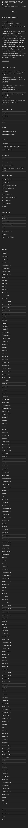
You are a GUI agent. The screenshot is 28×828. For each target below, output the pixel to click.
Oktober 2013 (5, 679)
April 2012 (5, 733)
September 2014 (6, 651)
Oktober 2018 (5, 514)
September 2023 (6, 341)
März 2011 (5, 773)
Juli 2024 (4, 317)
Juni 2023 (4, 350)
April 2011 (4, 770)
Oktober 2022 (6, 375)
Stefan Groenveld (7, 231)
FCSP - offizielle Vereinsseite (10, 185)
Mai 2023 (4, 353)
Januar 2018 (5, 539)
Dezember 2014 (6, 642)
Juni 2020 (4, 460)
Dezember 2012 (6, 709)
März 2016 (5, 600)
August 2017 (5, 554)
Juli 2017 (4, 557)
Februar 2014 (5, 669)
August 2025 (5, 277)
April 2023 (5, 356)
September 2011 (6, 755)
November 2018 (6, 511)
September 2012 (6, 718)
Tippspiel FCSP (6, 143)
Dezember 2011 (6, 745)
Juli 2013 (4, 688)
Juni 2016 (4, 590)
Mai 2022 (4, 390)
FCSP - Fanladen (6, 200)
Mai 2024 (4, 323)
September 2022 (6, 378)
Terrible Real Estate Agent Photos (11, 146)
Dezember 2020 (6, 441)
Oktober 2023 (6, 338)
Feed (3, 119)
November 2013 (6, 676)
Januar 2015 (5, 639)
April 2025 (5, 289)
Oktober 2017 (5, 548)
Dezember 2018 (6, 508)
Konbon (4, 228)
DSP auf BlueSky (6, 182)
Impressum (5, 113)
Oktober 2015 (5, 612)
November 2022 (6, 371)
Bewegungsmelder (7, 162)
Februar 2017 (5, 569)
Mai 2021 (4, 426)
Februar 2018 (5, 536)
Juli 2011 (4, 761)
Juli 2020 (4, 457)
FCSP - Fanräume (6, 203)
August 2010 (5, 794)
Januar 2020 (5, 475)
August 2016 (5, 584)
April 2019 (5, 499)
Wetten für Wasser (7, 149)
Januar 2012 (5, 742)
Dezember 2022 (6, 368)
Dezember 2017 (6, 542)
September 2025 (6, 274)
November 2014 (6, 645)
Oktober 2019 (5, 484)
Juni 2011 (4, 764)
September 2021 (6, 414)
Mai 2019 (4, 496)
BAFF (3, 159)
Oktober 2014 (5, 648)
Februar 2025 (5, 295)
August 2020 (5, 454)
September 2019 (6, 487)
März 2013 (5, 700)
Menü (14, 11)
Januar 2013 (5, 706)
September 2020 (6, 451)
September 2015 (6, 615)
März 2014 (5, 666)
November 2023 (6, 335)
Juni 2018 (4, 523)
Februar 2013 (5, 703)
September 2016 (6, 581)
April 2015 (5, 630)
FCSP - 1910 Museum (8, 188)
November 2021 (6, 408)
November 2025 (6, 268)
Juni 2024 (4, 320)
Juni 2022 (4, 387)
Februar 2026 (5, 262)
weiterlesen (5, 60)
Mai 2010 (4, 803)
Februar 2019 (5, 505)
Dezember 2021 (6, 405)
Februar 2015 (5, 636)
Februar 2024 (5, 332)
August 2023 (5, 344)
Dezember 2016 (6, 572)
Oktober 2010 (5, 788)
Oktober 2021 (5, 411)
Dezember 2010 (6, 782)
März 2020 (5, 469)
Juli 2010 (4, 797)
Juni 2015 (4, 624)
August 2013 (5, 685)
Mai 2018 (4, 527)
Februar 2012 (5, 739)
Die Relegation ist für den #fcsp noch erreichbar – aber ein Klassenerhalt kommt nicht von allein (13, 79)
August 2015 (5, 618)
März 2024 (5, 329)
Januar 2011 (5, 779)
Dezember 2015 (6, 606)
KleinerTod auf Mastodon (9, 131)
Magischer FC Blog (7, 225)
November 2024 (6, 305)
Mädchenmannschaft (8, 165)
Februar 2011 (5, 776)
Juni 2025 (4, 283)
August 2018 (5, 520)
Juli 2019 (4, 493)
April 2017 (5, 563)
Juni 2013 (4, 691)
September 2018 (6, 517)
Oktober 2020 (6, 447)
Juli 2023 (4, 347)
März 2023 (5, 359)
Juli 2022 (4, 384)
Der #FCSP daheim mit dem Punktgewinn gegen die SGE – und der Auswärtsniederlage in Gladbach (13, 87)
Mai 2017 (4, 560)
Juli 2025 (4, 280)
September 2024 (6, 311)
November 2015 (6, 609)
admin (4, 122)
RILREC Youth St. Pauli (8, 237)
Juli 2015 (4, 621)
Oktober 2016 (5, 578)
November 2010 (6, 785)
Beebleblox (5, 219)
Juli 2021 (4, 420)
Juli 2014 (4, 657)
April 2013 (5, 697)
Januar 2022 (5, 402)
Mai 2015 (4, 627)
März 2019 (5, 502)
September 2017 (6, 551)
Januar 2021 (5, 438)
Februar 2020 (5, 472)
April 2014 (5, 663)
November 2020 (6, 444)
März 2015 (5, 633)
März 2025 (5, 292)
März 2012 (5, 736)
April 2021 (5, 429)
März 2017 (5, 566)
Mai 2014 (4, 660)
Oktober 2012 (5, 715)
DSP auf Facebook (7, 179)
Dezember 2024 (6, 301)
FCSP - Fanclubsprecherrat (9, 197)
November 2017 (6, 545)
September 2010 (6, 791)
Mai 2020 (4, 463)
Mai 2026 (4, 253)
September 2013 (6, 682)
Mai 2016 (4, 593)
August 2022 (5, 381)
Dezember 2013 (6, 672)
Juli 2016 (4, 587)
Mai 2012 (4, 730)
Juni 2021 (4, 423)
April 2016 (5, 596)
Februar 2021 (5, 435)
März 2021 (5, 432)
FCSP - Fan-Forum (7, 194)
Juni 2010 (4, 800)
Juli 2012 (4, 724)
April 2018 (5, 530)
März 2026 (5, 259)
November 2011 (6, 748)
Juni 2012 (4, 727)
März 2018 (5, 533)
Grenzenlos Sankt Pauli (8, 222)
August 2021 (5, 417)
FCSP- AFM (5, 191)
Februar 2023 (5, 362)
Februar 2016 (5, 603)
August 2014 (5, 654)
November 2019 (6, 481)
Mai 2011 (4, 767)
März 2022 (5, 396)
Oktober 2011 (5, 752)
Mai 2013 (4, 694)
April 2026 (5, 256)
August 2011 (5, 758)
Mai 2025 (4, 286)
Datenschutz (5, 116)
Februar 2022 (5, 399)
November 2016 (6, 575)
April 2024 (5, 326)
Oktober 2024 (6, 308)
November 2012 (6, 712)
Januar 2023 (5, 365)
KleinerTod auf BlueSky (8, 134)
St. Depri (4, 206)
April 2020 (5, 466)
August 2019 (5, 490)
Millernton (5, 234)
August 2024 (5, 314)
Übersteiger (5, 216)
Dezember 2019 (6, 478)
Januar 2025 (5, 298)
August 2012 (5, 721)
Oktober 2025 (6, 271)
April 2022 (5, 393)
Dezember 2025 (6, 265)
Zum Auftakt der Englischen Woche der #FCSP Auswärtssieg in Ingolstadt (13, 26)
